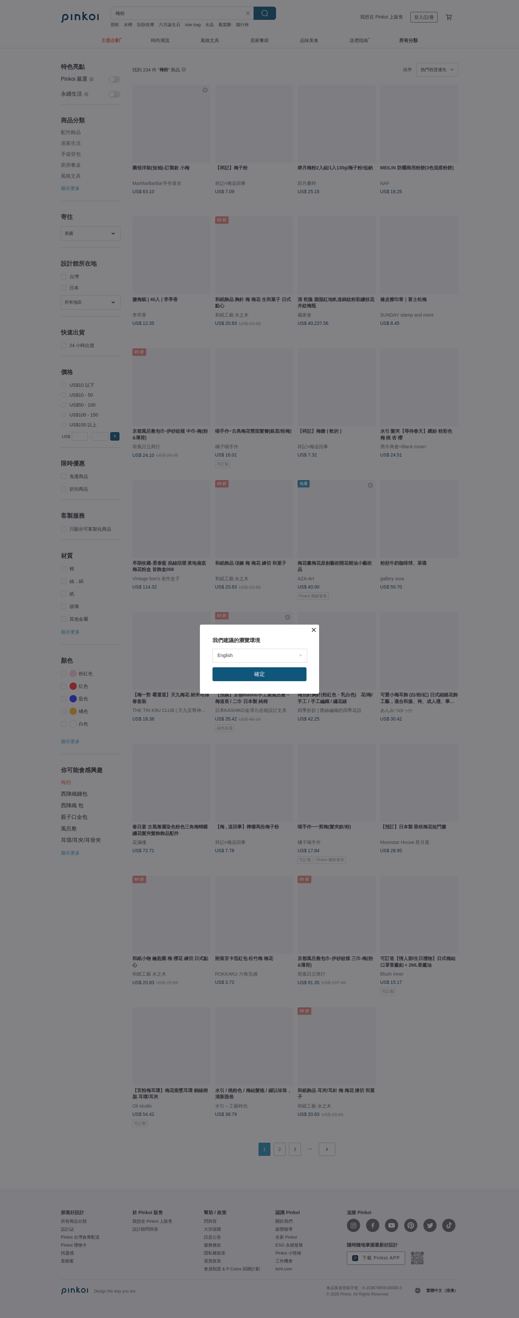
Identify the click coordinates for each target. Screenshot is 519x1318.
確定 (259, 674)
